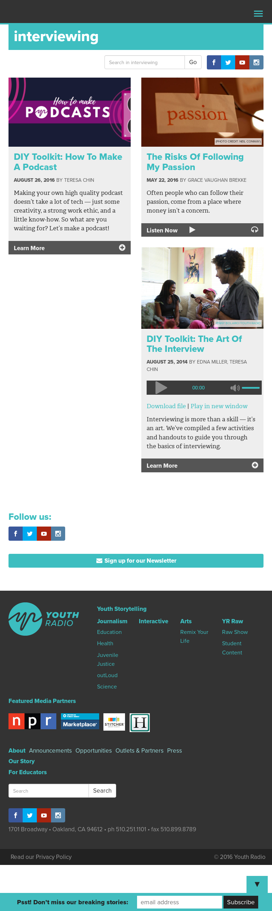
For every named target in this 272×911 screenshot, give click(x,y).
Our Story (21, 761)
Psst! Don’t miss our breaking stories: (72, 902)
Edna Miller (212, 362)
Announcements (50, 750)
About (17, 750)
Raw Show (235, 632)
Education (109, 632)
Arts (186, 621)
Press (174, 750)
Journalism (112, 621)
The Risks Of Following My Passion (195, 162)
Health (105, 643)
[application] (202, 388)
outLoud (107, 675)
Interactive (153, 621)
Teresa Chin (79, 180)
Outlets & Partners (139, 750)
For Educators (27, 772)
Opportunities (93, 750)
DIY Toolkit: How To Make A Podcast (68, 162)
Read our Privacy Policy (41, 857)
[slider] (252, 387)
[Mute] (235, 388)
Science (107, 686)
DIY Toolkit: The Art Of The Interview (194, 344)
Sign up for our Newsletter (136, 560)
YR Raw (232, 621)
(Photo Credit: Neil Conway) (238, 142)
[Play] (161, 388)
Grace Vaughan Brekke (217, 180)
